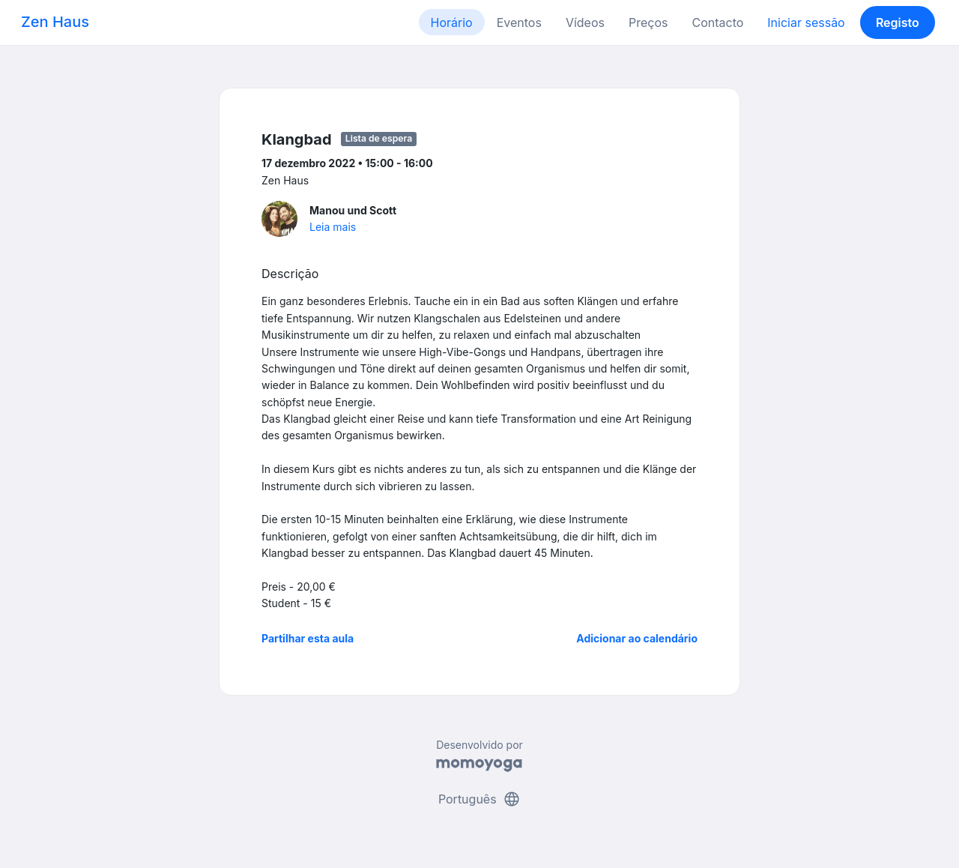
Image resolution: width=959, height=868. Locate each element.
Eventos (519, 22)
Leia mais (332, 226)
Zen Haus (55, 22)
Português (479, 799)
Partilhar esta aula (307, 638)
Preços (648, 22)
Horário (452, 22)
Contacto (717, 22)
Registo (897, 22)
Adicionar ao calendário (637, 638)
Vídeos (585, 22)
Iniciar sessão (805, 22)
